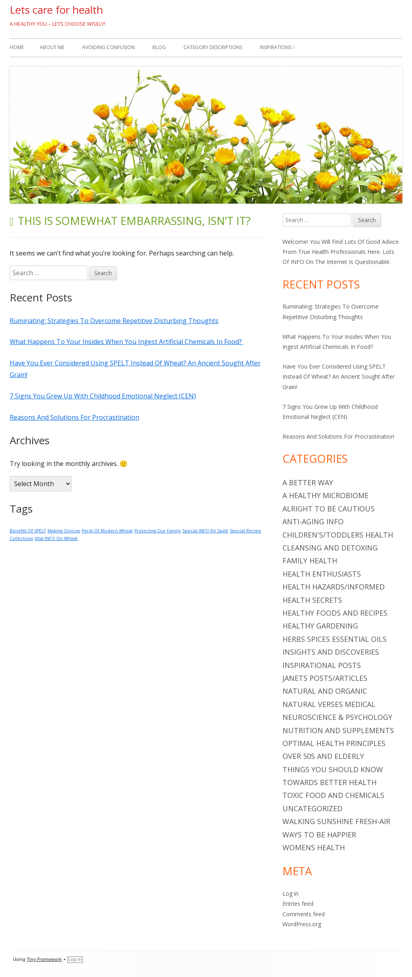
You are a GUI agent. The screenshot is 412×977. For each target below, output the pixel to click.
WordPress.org (301, 924)
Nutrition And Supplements (338, 730)
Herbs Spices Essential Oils (334, 639)
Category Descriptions (212, 47)
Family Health (309, 560)
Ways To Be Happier (319, 834)
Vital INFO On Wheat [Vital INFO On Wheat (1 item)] (56, 538)
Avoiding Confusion (108, 47)
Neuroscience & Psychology (337, 717)
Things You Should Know (332, 769)
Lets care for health (56, 9)
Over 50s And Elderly (323, 756)
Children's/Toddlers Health (337, 535)
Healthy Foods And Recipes (334, 613)
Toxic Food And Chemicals (333, 795)
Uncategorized (312, 808)
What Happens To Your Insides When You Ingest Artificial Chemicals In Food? (126, 341)
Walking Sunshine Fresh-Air (336, 821)
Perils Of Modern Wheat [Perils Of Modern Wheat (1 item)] (107, 531)
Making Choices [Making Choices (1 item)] (63, 531)
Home (17, 47)
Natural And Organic (324, 691)
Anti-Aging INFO (313, 521)
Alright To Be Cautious (328, 508)
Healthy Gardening (320, 626)
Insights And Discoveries (330, 652)
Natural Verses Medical (328, 704)
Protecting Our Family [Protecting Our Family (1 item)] (157, 531)
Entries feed (297, 903)
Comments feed (303, 914)
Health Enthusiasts (321, 574)
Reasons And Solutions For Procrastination (74, 417)
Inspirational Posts (321, 665)
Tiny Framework (44, 959)
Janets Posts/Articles (324, 678)
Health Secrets (312, 600)
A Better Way (307, 482)
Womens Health (313, 847)
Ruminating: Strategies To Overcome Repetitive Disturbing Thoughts (114, 320)
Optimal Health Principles (333, 743)
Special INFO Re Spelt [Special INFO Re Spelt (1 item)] (205, 531)
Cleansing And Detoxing (330, 547)
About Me (52, 47)
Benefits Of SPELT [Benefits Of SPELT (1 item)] (28, 531)
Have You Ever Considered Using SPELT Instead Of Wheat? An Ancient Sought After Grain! (338, 376)
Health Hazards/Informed (333, 587)
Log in (290, 893)
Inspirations (275, 47)
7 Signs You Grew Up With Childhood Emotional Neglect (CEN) (103, 396)
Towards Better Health (329, 782)
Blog (159, 47)
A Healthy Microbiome (325, 495)
